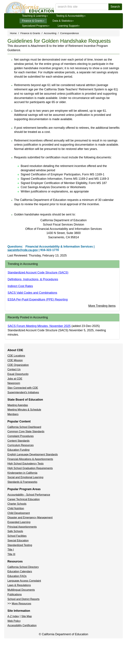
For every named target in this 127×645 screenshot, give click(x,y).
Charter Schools (16, 503)
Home (13, 33)
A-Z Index (13, 616)
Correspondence (69, 33)
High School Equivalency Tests (25, 463)
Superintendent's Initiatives (23, 392)
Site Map (26, 616)
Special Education (18, 540)
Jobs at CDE (14, 378)
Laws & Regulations (19, 585)
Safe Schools (15, 531)
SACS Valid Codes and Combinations (32, 292)
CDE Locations (16, 355)
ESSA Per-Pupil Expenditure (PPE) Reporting (38, 299)
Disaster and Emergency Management (30, 517)
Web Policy (14, 621)
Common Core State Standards (25, 431)
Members (13, 414)
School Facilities (17, 535)
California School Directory (23, 567)
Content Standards (18, 440)
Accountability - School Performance (28, 494)
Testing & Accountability (70, 15)
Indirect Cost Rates (20, 286)
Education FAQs (17, 576)
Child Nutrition (15, 508)
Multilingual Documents (21, 589)
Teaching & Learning (35, 15)
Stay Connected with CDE (22, 387)
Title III (11, 554)
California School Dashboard (24, 427)
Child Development (18, 513)
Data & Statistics (63, 20)
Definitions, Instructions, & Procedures (33, 279)
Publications (14, 594)
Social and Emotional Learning (25, 477)
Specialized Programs (35, 25)
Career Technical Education (23, 499)
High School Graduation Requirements (30, 468)
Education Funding (18, 449)
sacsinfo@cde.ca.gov (22, 250)
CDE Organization (18, 365)
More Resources (21, 603)
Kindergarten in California (22, 472)
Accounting (50, 33)
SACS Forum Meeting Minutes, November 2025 (39, 326)
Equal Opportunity (18, 374)
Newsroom (13, 383)
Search (115, 6)
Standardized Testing (19, 545)
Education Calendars (19, 571)
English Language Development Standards (32, 454)
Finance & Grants (33, 20)
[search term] (82, 6)
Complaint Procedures (20, 436)
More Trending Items (102, 305)
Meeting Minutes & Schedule (24, 409)
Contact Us (14, 369)
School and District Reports (23, 599)
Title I (10, 549)
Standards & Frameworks (22, 482)
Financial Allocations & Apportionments (30, 459)
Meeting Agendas (17, 405)
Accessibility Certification (22, 625)
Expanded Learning (18, 522)
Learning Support (69, 25)
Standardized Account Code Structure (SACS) (38, 272)
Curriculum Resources (20, 445)
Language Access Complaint (24, 580)
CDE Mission (15, 360)
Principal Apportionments (22, 526)
